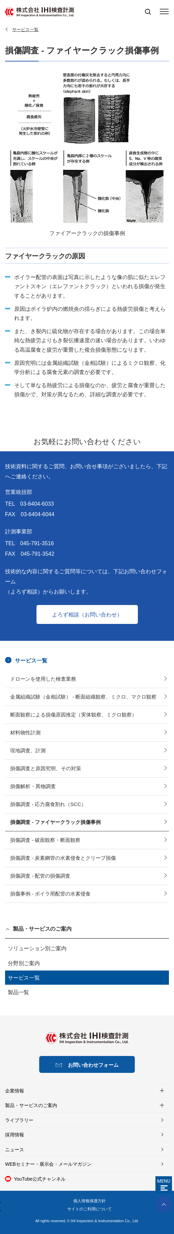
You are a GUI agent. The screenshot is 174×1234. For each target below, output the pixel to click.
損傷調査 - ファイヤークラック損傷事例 (55, 822)
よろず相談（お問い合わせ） (87, 615)
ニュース (14, 1149)
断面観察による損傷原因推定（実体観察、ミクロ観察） (73, 714)
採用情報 (14, 1134)
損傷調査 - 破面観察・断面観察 (45, 840)
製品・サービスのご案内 (42, 929)
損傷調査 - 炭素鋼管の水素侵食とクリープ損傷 (63, 858)
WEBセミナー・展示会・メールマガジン (48, 1164)
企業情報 (14, 1090)
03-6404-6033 (37, 504)
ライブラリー (19, 1120)
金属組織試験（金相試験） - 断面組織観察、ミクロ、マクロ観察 (83, 697)
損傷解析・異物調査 (33, 786)
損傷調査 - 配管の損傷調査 (40, 876)
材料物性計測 (25, 732)
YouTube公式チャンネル (40, 1179)
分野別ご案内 (24, 963)
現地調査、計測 (28, 750)
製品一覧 (18, 992)
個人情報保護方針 (89, 1201)
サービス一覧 (31, 660)
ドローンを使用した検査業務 (43, 679)
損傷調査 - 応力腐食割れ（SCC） (48, 804)
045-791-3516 (37, 543)
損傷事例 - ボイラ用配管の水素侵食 (50, 894)
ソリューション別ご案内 (37, 948)
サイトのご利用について (89, 1209)
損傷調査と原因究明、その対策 (45, 768)
